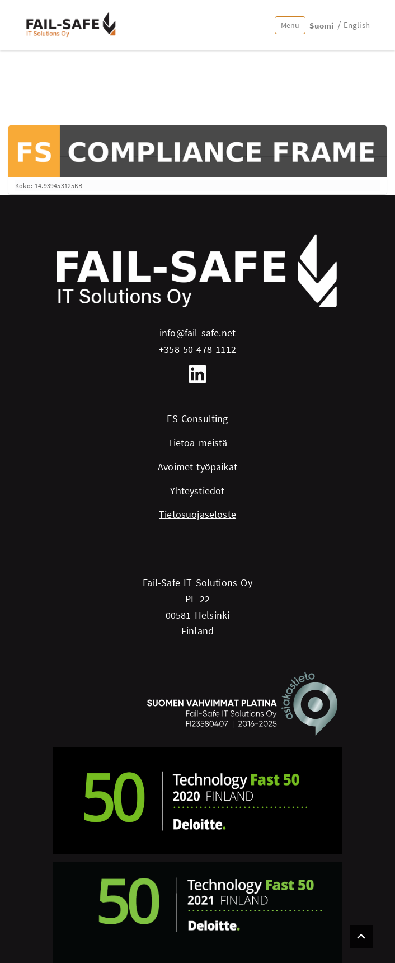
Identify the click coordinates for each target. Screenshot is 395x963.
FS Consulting (197, 418)
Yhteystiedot (197, 490)
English (357, 25)
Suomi (321, 25)
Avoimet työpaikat (197, 466)
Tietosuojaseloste (197, 514)
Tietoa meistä (197, 442)
